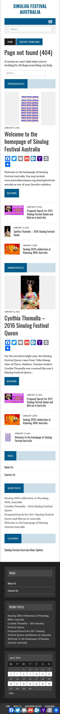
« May (11, 693)
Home (8, 706)
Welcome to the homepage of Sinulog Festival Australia (26, 141)
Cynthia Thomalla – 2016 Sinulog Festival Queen (34, 233)
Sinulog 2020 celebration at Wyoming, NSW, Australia (37, 251)
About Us (8, 467)
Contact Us (9, 475)
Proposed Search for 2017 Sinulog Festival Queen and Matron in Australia (40, 214)
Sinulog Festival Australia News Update (23, 550)
